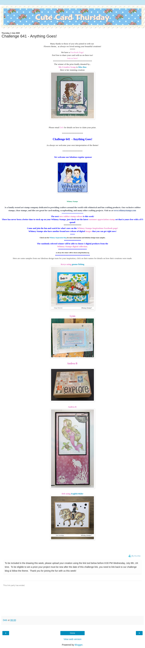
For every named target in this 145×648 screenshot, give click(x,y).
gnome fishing (78, 264)
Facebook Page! (77, 52)
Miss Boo (82, 67)
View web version (72, 639)
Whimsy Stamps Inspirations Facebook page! (97, 228)
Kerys (63, 264)
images (88, 231)
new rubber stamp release (71, 216)
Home (72, 633)
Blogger (79, 645)
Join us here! (72, 58)
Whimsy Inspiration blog (58, 238)
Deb (62, 127)
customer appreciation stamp (102, 219)
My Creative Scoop (67, 67)
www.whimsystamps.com (125, 210)
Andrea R (72, 407)
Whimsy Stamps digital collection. (72, 246)
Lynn (72, 316)
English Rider (77, 493)
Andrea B (72, 363)
